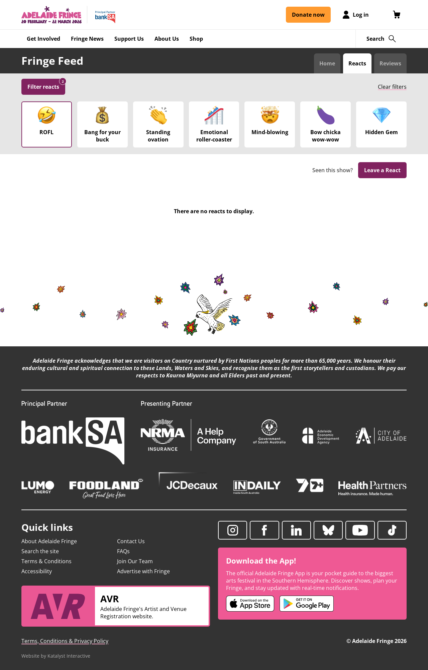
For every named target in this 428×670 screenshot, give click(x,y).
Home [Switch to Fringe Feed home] (327, 63)
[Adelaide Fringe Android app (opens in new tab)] (307, 604)
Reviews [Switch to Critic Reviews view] (390, 63)
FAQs (123, 551)
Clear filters (392, 86)
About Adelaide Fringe (49, 541)
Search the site (40, 551)
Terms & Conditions (46, 561)
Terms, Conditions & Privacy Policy (64, 641)
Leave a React (382, 170)
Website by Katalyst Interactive (55, 656)
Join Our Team (135, 561)
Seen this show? (332, 170)
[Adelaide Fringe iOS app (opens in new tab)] (250, 604)
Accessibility (36, 571)
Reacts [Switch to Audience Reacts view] (357, 63)
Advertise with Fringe (143, 571)
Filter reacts (46, 84)
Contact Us (131, 541)
